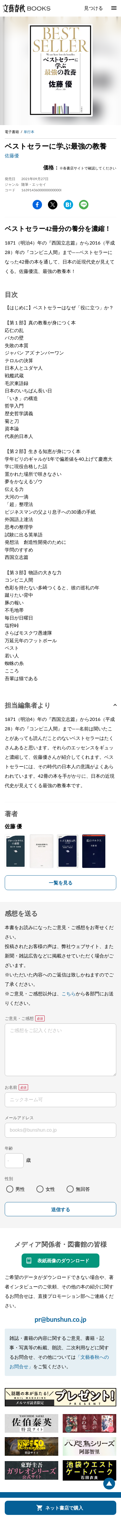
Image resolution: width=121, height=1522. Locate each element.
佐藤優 (12, 155)
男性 (20, 1189)
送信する (60, 1209)
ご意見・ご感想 (19, 1018)
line (83, 204)
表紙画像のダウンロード (63, 1260)
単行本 (29, 132)
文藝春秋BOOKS (26, 8)
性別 (9, 1178)
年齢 (9, 1148)
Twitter (52, 204)
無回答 (83, 1189)
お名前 (11, 1087)
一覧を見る (60, 882)
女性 (50, 1189)
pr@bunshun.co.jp (60, 1319)
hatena (68, 204)
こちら (69, 993)
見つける (93, 8)
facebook (37, 204)
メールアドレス (19, 1117)
